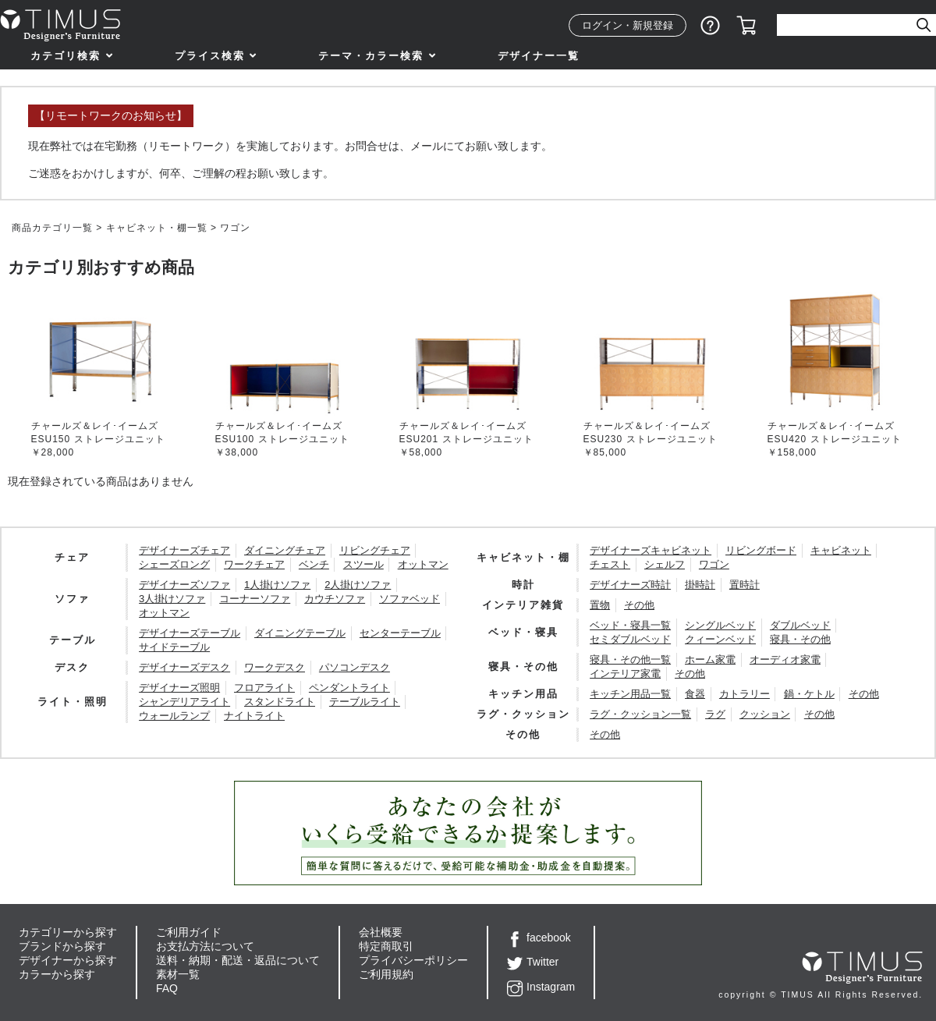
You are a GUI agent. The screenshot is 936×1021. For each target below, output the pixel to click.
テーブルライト (364, 701)
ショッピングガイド (710, 25)
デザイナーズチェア (184, 550)
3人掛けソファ (172, 598)
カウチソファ (334, 598)
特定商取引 (386, 946)
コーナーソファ (254, 598)
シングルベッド (720, 625)
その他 (639, 605)
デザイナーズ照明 (179, 687)
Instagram (541, 986)
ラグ (715, 714)
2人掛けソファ (357, 584)
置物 (600, 605)
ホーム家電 (710, 659)
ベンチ (314, 564)
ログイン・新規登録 (627, 25)
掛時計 (700, 584)
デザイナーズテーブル (189, 633)
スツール (363, 564)
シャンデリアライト (184, 701)
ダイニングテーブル (300, 633)
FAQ (167, 988)
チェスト (610, 564)
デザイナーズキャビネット (650, 550)
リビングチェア (374, 550)
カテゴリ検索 (65, 56)
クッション (764, 714)
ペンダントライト (349, 687)
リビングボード (760, 550)
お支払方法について (205, 946)
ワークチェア (254, 564)
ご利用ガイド (189, 932)
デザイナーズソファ (184, 584)
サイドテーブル (174, 647)
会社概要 (380, 932)
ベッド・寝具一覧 (630, 625)
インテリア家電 (625, 673)
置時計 (744, 584)
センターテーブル (400, 633)
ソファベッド (409, 598)
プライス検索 (210, 56)
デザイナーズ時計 (630, 584)
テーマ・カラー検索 (371, 56)
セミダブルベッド (630, 639)
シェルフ (664, 564)
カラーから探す (57, 974)
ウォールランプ (174, 715)
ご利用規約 (386, 974)
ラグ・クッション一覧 (640, 714)
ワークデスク (274, 667)
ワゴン (714, 564)
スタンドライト (279, 701)
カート (746, 25)
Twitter (532, 961)
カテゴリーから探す (68, 932)
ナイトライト (254, 715)
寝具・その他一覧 (630, 659)
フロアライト (264, 687)
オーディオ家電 (785, 659)
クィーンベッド (720, 639)
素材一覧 (178, 974)
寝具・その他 (800, 639)
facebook (539, 937)
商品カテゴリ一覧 (52, 227)
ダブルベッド (800, 625)
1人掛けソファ (277, 584)
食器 (695, 694)
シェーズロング (174, 564)
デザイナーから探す (68, 960)
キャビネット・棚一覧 (156, 227)
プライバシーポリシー (413, 960)
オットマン (423, 564)
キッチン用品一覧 (630, 694)
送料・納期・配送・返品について (238, 960)
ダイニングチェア (284, 550)
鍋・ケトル (809, 694)
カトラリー (744, 694)
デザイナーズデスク (184, 667)
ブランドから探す (62, 946)
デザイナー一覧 (539, 56)
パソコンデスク (354, 667)
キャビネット (840, 550)
